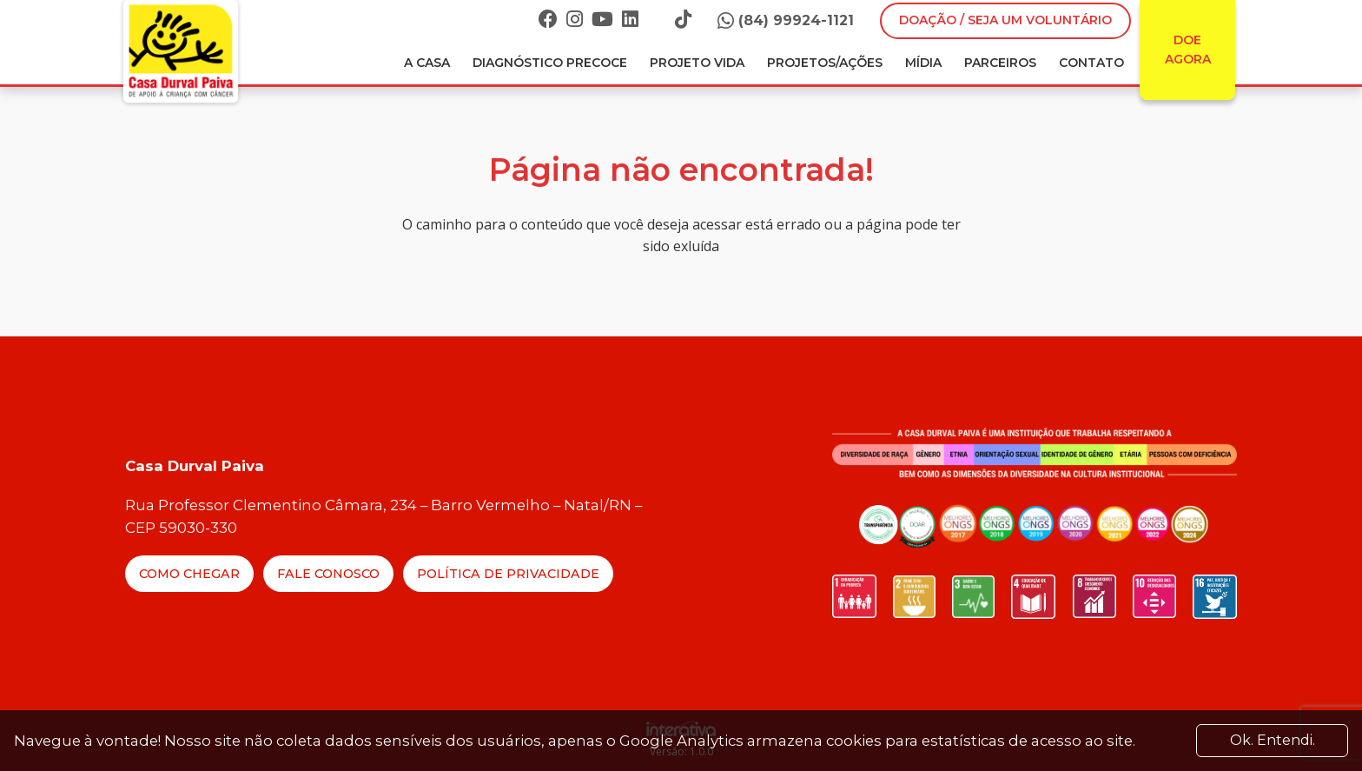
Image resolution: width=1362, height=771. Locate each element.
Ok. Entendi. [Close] (1272, 740)
